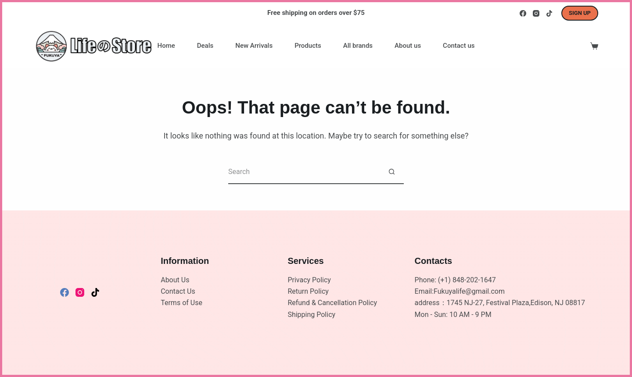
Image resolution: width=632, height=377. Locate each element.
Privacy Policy (309, 280)
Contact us (458, 46)
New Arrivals (254, 46)
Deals (205, 46)
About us (408, 46)
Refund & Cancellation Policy (332, 303)
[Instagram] (536, 13)
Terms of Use (181, 303)
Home (166, 46)
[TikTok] (549, 13)
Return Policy (307, 291)
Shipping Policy (311, 314)
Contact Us (178, 291)
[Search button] (392, 172)
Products (307, 46)
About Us (175, 280)
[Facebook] (523, 13)
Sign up (580, 13)
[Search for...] (304, 172)
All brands (358, 46)
